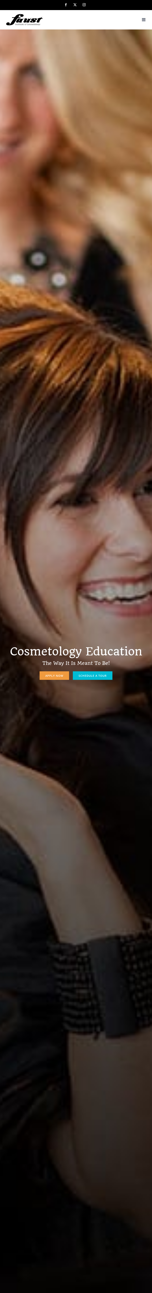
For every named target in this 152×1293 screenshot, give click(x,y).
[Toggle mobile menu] (144, 20)
